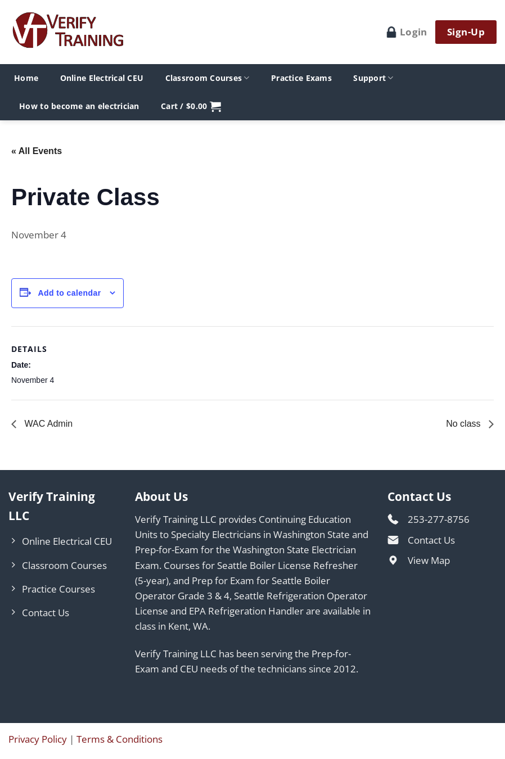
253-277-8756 (439, 519)
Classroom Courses (207, 78)
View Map (429, 560)
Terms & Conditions (119, 739)
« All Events (36, 151)
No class (464, 423)
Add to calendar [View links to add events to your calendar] (69, 292)
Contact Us (431, 540)
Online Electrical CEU (102, 78)
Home (26, 78)
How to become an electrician (79, 106)
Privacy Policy (37, 739)
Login (406, 31)
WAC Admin (47, 423)
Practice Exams (301, 78)
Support (373, 78)
